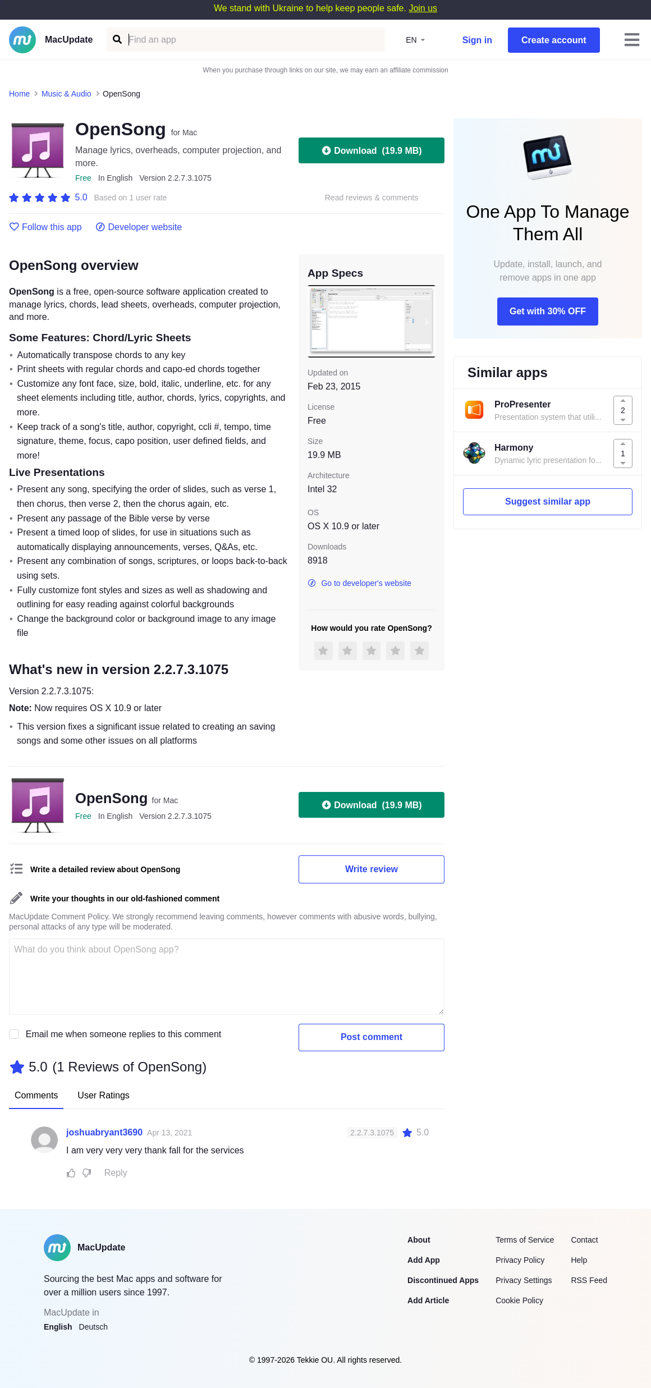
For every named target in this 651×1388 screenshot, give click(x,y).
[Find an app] (116, 40)
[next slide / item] (427, 321)
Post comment (371, 1037)
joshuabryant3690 (104, 1132)
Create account (553, 40)
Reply (115, 1173)
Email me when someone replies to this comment (124, 1034)
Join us (423, 8)
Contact (584, 1240)
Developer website (138, 227)
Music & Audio (66, 94)
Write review (371, 869)
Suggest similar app (547, 501)
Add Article (428, 1300)
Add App (423, 1260)
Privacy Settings (524, 1280)
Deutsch (93, 1327)
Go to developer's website (359, 583)
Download (371, 150)
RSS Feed (589, 1280)
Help (579, 1260)
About (418, 1240)
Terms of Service (525, 1240)
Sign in (477, 40)
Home (19, 94)
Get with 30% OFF (548, 311)
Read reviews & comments (372, 198)
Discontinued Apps (443, 1280)
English (58, 1327)
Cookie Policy (519, 1300)
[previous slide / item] (315, 321)
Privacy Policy (520, 1260)
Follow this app (45, 227)
